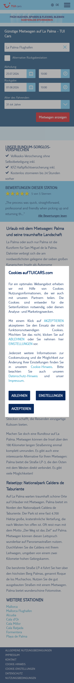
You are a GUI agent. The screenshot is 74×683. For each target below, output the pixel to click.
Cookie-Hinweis (41, 367)
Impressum (16, 380)
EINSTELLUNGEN (20, 344)
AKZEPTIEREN (54, 321)
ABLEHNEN (16, 339)
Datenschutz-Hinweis (23, 376)
